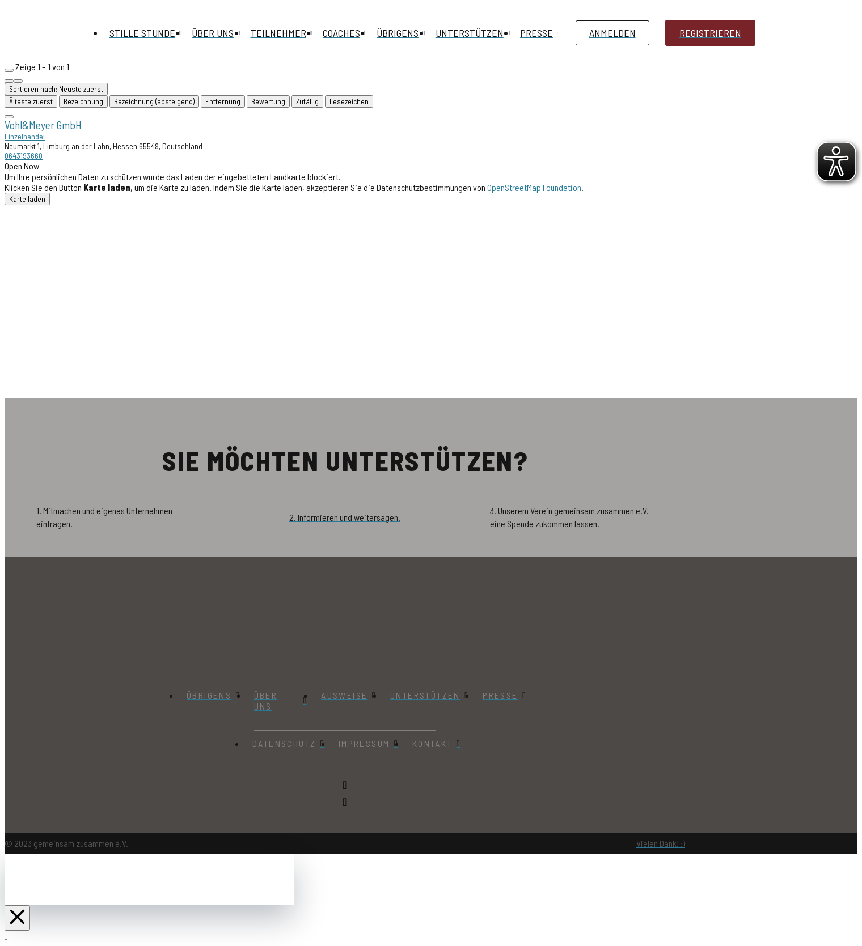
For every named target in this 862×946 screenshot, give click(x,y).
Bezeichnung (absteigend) (154, 101)
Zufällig (307, 101)
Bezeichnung (83, 101)
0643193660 (24, 155)
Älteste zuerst (31, 101)
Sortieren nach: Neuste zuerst (56, 89)
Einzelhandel (25, 136)
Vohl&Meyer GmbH (43, 124)
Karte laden (27, 198)
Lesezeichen (349, 101)
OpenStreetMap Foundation (534, 187)
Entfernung (222, 101)
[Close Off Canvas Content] (17, 918)
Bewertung (268, 101)
